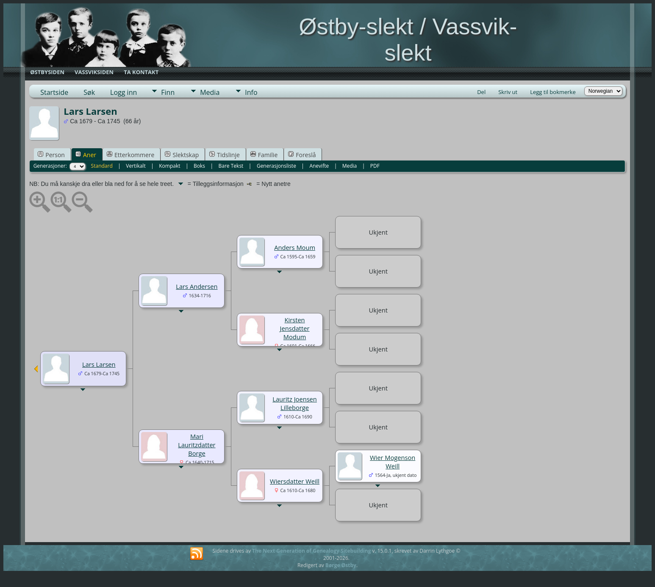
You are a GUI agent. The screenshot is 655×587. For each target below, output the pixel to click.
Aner (85, 155)
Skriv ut (507, 92)
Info (251, 92)
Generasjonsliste (276, 165)
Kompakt (169, 165)
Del (481, 92)
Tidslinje (224, 155)
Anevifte (319, 165)
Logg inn (123, 92)
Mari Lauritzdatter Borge (196, 444)
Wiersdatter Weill (294, 481)
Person (51, 155)
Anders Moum (294, 247)
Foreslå (302, 155)
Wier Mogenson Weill (392, 461)
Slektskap (182, 155)
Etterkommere (131, 155)
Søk (89, 92)
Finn (168, 92)
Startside (54, 92)
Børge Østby (340, 565)
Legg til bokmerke (553, 92)
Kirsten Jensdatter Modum (295, 328)
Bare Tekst (231, 165)
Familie (264, 155)
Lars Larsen (99, 364)
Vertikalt (135, 165)
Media (209, 92)
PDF (375, 165)
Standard (102, 165)
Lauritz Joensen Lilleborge (294, 403)
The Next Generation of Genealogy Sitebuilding (311, 550)
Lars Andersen (196, 286)
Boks (199, 165)
